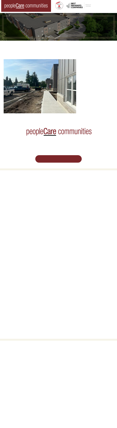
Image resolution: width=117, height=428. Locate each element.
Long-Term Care (15, 215)
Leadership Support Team (78, 274)
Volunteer (10, 274)
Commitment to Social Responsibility (85, 285)
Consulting (69, 290)
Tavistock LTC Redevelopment (56, 52)
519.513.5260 (58, 377)
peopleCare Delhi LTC (18, 248)
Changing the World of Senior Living (49, 47)
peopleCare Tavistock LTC (20, 237)
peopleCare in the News (77, 279)
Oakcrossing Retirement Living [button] (23, 191)
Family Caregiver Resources (22, 202)
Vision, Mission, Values (77, 268)
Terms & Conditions (70, 418)
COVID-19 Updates (16, 196)
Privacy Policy (94, 418)
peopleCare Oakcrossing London (25, 231)
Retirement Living (16, 185)
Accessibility (70, 296)
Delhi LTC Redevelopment (20, 208)
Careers (9, 268)
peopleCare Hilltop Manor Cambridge (27, 226)
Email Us (58, 386)
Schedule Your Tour (58, 158)
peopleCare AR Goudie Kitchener (25, 221)
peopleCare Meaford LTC (20, 242)
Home (11, 47)
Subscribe (68, 301)
